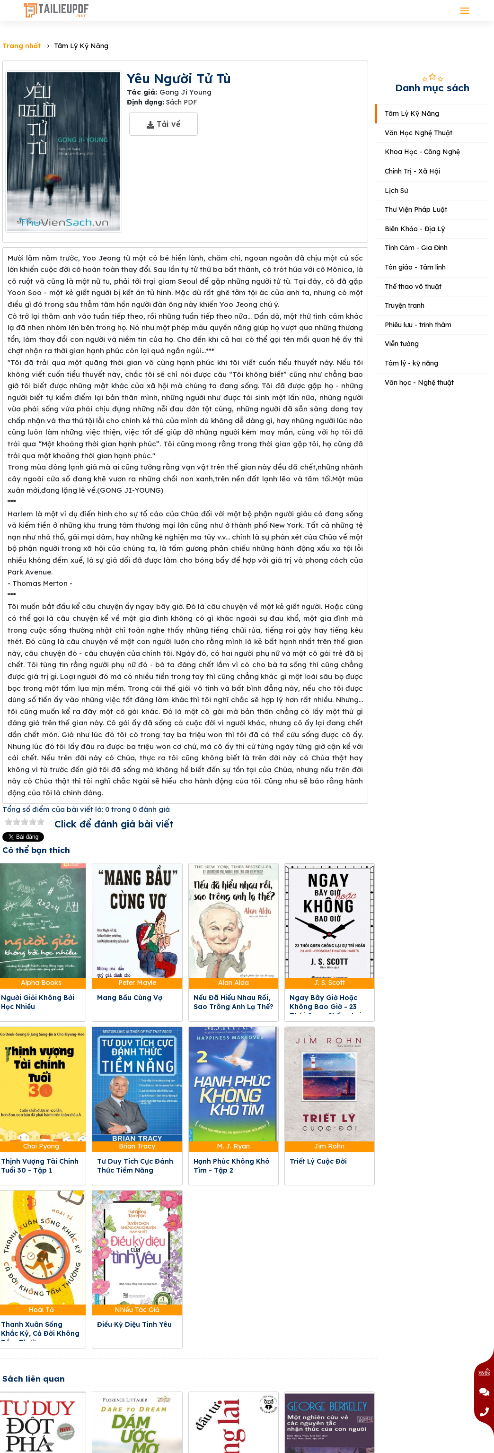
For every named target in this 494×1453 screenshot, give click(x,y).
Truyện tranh (404, 305)
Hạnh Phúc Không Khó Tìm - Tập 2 (232, 1166)
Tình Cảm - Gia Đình (416, 248)
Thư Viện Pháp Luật (416, 209)
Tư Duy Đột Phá (28, 1410)
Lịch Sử (396, 190)
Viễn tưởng (402, 343)
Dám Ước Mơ (119, 1410)
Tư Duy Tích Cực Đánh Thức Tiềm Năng (135, 1166)
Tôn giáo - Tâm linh (415, 267)
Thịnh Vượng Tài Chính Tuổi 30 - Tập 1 (40, 1166)
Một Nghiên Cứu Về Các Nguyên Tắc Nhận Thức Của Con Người (330, 1419)
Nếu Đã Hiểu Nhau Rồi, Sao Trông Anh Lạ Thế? (233, 1002)
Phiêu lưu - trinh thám (418, 325)
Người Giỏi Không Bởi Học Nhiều (37, 1002)
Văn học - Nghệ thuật (419, 382)
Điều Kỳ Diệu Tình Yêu (134, 1324)
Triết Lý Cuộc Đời (318, 1161)
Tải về (163, 124)
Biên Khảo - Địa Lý (415, 229)
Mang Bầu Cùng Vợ (129, 997)
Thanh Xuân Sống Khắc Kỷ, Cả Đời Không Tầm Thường (40, 1333)
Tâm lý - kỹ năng (411, 363)
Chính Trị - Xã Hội (412, 171)
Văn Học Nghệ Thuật (418, 133)
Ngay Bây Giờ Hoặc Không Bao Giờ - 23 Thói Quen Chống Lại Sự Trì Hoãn (326, 1011)
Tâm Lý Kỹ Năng (412, 113)
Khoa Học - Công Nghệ (422, 152)
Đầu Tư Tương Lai (224, 1410)
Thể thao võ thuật (413, 286)
